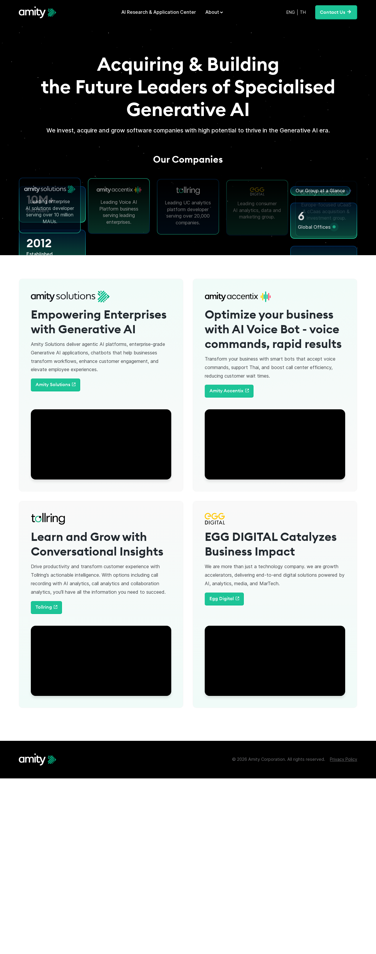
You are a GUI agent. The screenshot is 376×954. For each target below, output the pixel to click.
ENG (290, 12)
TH (303, 12)
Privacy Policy (343, 759)
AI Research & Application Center (158, 12)
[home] (37, 12)
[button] (214, 12)
